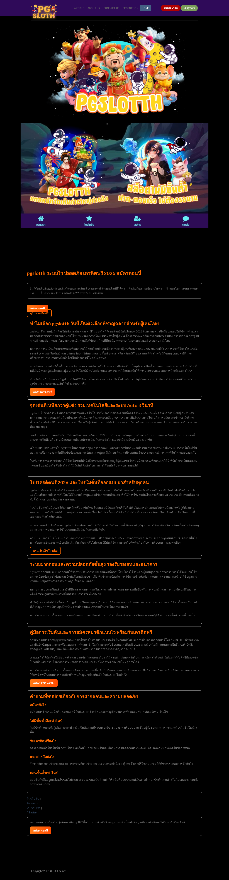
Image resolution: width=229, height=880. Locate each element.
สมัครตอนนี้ (37, 308)
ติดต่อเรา (32, 803)
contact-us (111, 8)
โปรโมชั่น (33, 798)
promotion (130, 8)
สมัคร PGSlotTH (43, 683)
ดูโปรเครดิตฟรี (39, 313)
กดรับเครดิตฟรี (42, 392)
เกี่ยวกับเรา (33, 807)
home (145, 8)
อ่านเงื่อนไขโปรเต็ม (45, 551)
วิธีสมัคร (32, 812)
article (79, 8)
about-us (93, 8)
